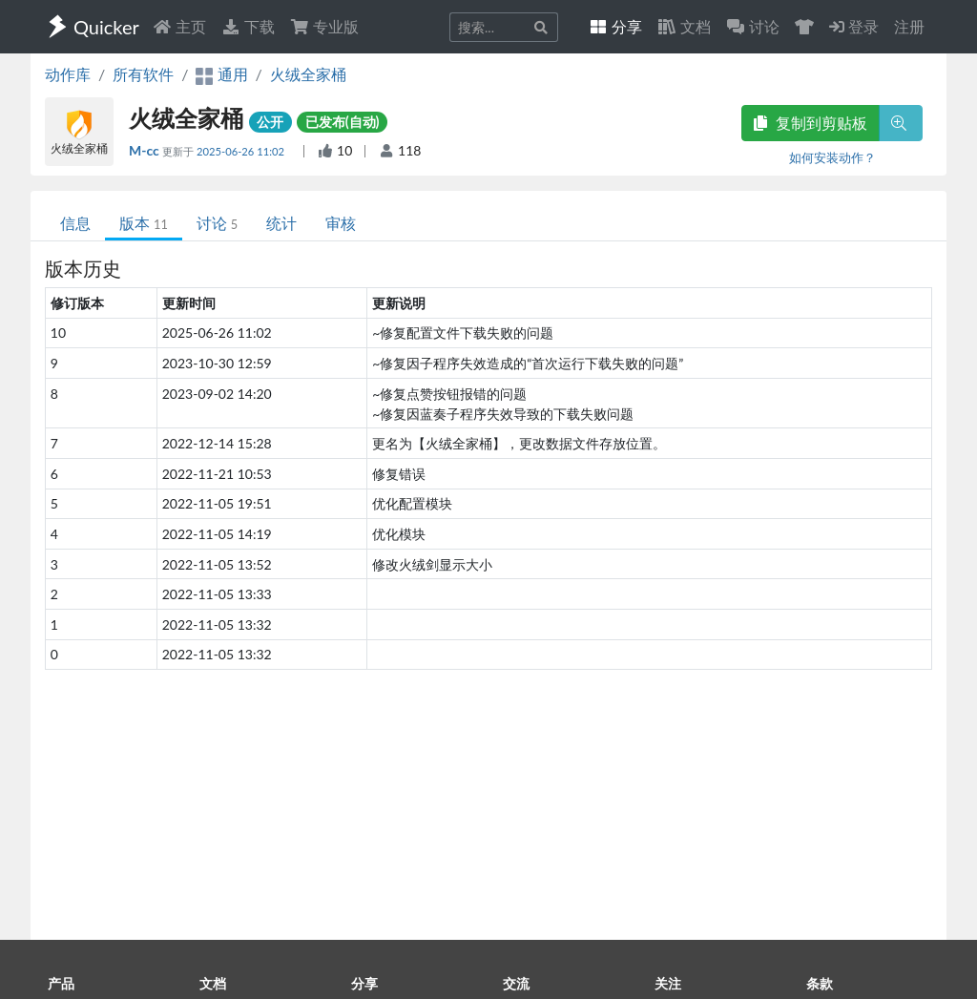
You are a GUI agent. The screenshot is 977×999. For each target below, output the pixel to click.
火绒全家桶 (308, 74)
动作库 (68, 74)
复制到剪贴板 (810, 123)
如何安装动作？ (832, 157)
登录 (854, 26)
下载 (248, 26)
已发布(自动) (342, 122)
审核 (340, 223)
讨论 (217, 223)
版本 (143, 223)
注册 (909, 26)
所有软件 (143, 74)
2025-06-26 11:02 (242, 151)
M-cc (145, 150)
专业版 (324, 26)
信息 (75, 223)
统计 (281, 223)
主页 (179, 26)
